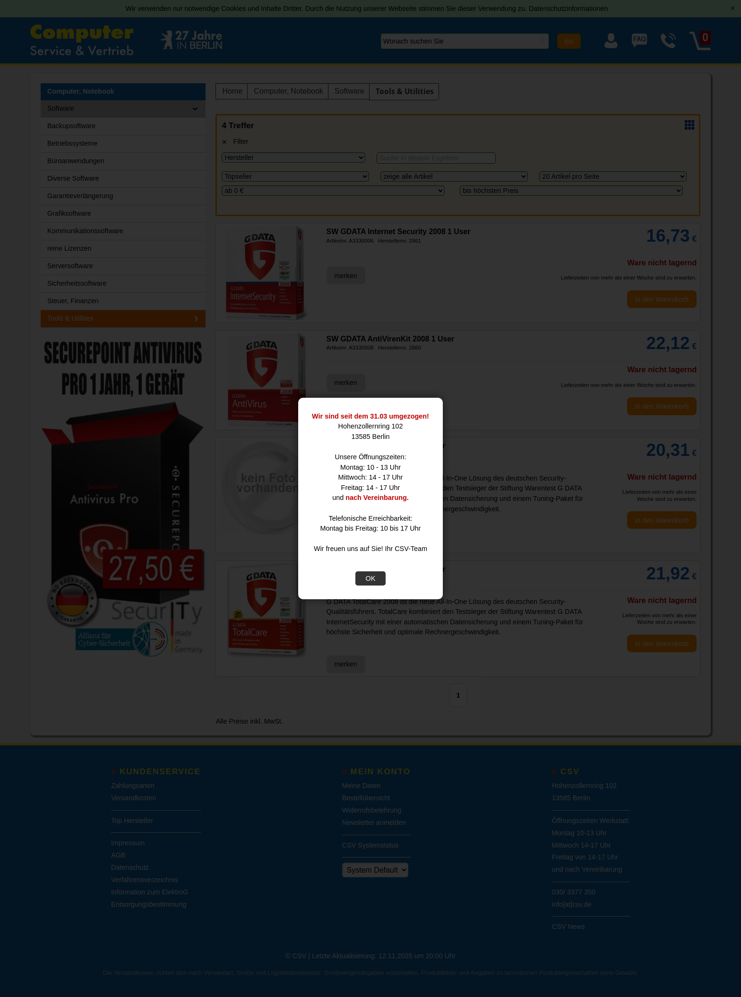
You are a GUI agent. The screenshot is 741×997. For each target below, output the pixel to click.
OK (371, 578)
